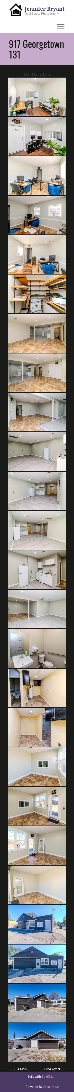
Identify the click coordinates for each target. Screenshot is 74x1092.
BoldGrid (47, 1076)
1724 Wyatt (54, 1069)
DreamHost (51, 1087)
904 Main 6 (19, 1069)
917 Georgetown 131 (36, 49)
